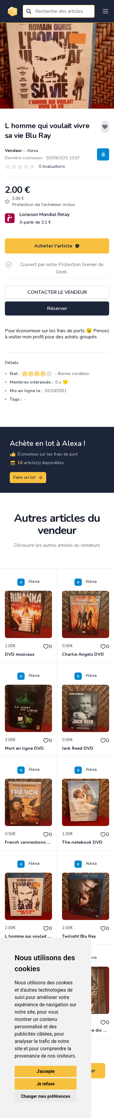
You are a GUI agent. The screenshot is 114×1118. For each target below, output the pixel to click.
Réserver (57, 308)
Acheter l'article (57, 246)
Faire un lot (28, 477)
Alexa (32, 150)
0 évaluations (52, 166)
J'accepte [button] (45, 1071)
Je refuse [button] (45, 1083)
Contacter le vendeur (57, 292)
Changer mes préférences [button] (45, 1096)
